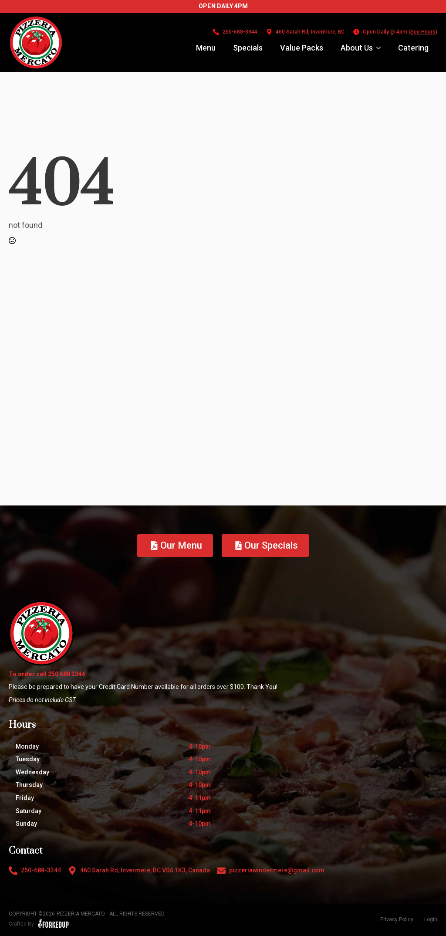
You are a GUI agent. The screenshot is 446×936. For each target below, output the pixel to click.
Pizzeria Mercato (81, 914)
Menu (206, 47)
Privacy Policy (396, 919)
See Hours (423, 32)
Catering (413, 47)
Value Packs (301, 47)
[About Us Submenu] (381, 48)
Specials (248, 47)
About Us (357, 47)
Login (430, 919)
